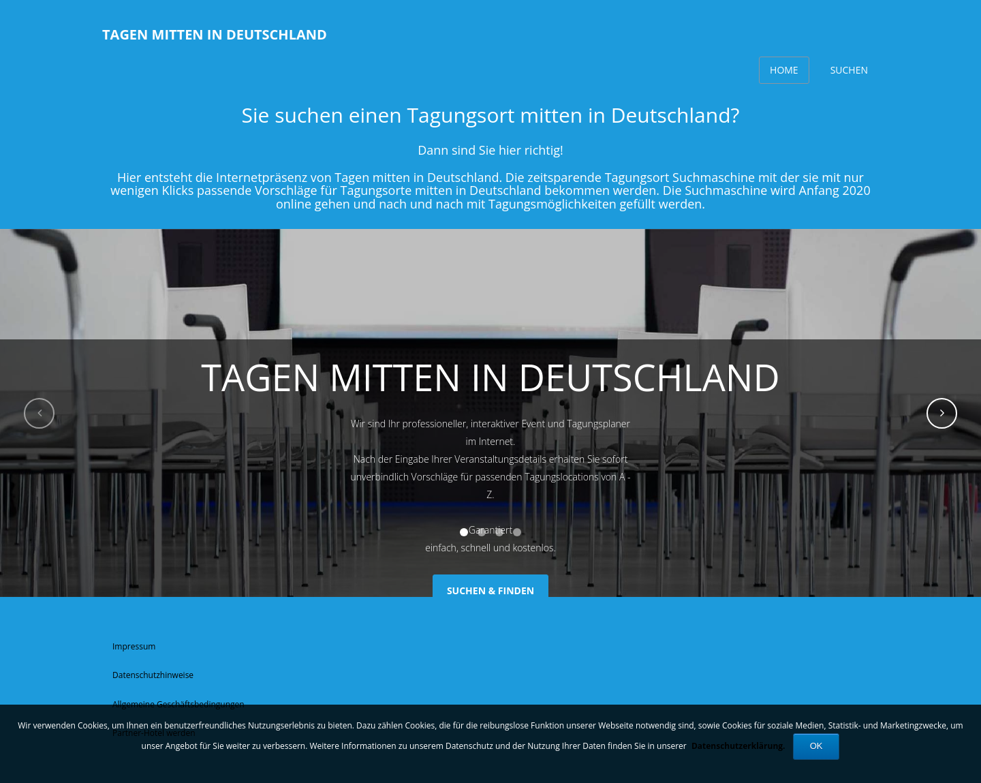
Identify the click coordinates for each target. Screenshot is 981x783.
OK (816, 746)
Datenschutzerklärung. (738, 746)
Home (784, 69)
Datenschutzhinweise (152, 675)
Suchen (849, 69)
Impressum (133, 646)
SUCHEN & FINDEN (490, 590)
